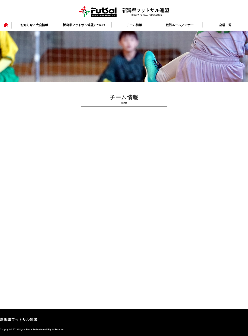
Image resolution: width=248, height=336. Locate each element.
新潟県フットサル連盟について (84, 25)
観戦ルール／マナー (180, 25)
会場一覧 (225, 25)
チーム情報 (134, 25)
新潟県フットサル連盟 (18, 319)
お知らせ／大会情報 (34, 25)
